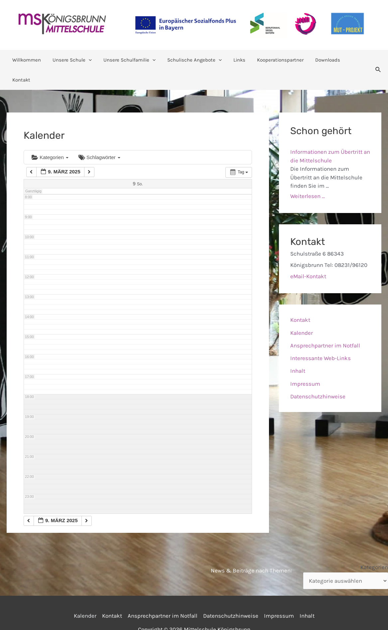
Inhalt (297, 350)
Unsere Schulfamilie (128, 60)
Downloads (320, 60)
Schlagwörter (99, 137)
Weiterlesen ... (307, 176)
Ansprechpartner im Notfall (325, 325)
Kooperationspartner (274, 60)
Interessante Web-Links (320, 338)
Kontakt (351, 60)
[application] (89, 60)
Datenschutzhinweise (317, 376)
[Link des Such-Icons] (375, 60)
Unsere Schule (72, 60)
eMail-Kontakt (308, 256)
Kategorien (50, 137)
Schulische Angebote (192, 60)
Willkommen (29, 60)
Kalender (301, 313)
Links (235, 60)
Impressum (305, 363)
